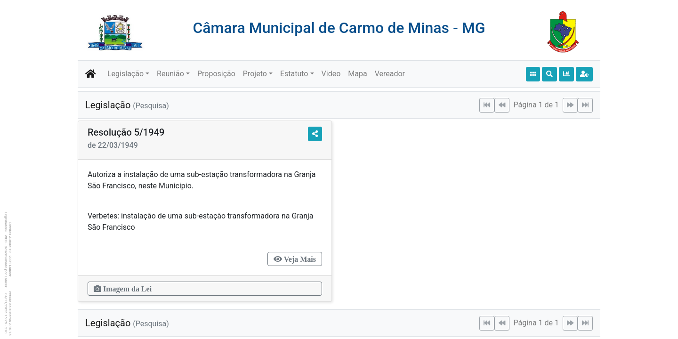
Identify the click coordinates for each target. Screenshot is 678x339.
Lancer (10, 271)
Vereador (390, 73)
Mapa (357, 73)
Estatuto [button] (294, 73)
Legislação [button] (125, 73)
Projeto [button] (255, 73)
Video (331, 73)
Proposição (216, 73)
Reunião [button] (170, 73)
